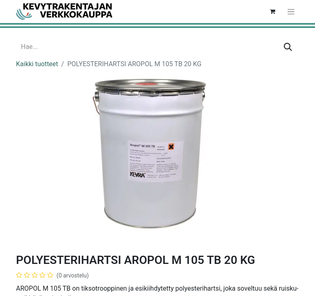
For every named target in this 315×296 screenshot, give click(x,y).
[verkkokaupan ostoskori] (272, 11)
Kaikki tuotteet (37, 64)
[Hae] (288, 47)
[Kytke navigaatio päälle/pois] (291, 11)
